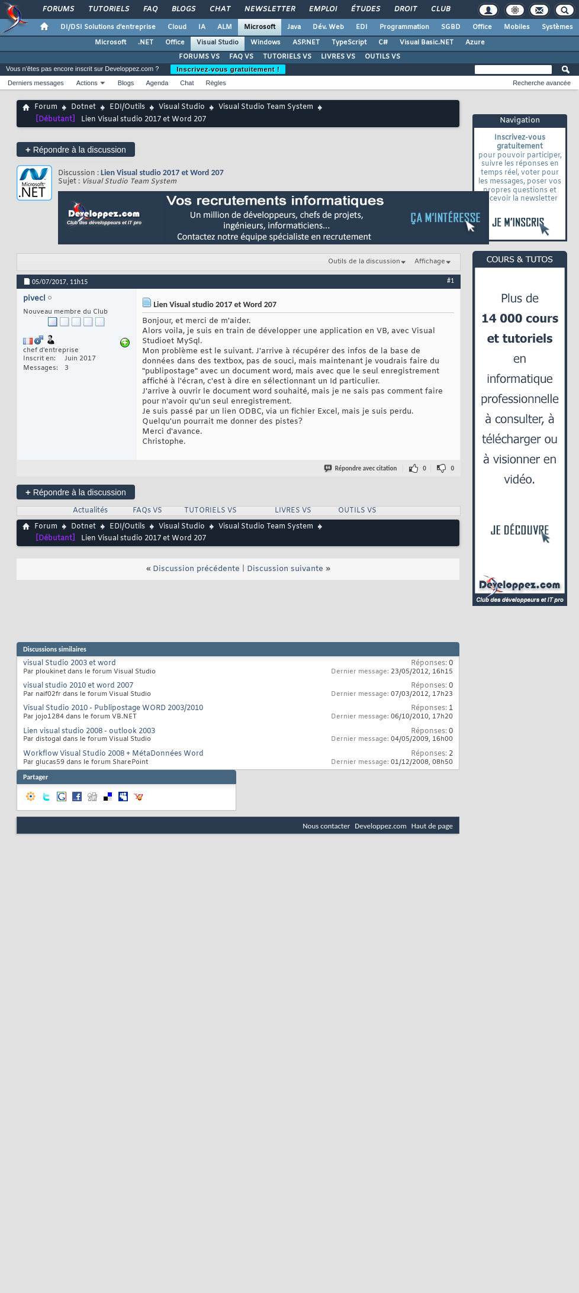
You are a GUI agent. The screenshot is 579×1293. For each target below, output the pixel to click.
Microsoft (259, 27)
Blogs (183, 9)
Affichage (429, 261)
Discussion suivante (285, 569)
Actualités (90, 510)
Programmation (404, 27)
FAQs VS (147, 510)
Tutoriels (108, 9)
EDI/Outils (127, 107)
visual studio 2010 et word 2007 (78, 686)
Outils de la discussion (364, 261)
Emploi (322, 9)
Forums (58, 9)
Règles (216, 82)
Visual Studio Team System (265, 107)
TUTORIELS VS (287, 57)
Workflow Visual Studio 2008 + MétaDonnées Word (113, 754)
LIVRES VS (338, 57)
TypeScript (349, 42)
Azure (475, 42)
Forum (45, 107)
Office (482, 27)
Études (365, 9)
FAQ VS (241, 57)
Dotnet (83, 107)
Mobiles (517, 27)
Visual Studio (218, 42)
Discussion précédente (196, 569)
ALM (224, 27)
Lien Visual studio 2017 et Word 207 (162, 172)
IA (201, 27)
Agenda (157, 82)
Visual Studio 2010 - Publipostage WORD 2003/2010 (113, 708)
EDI (362, 27)
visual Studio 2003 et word (69, 663)
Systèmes (557, 27)
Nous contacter (326, 825)
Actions (87, 82)
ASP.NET (306, 42)
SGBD (451, 27)
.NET (145, 42)
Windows (265, 42)
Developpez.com (381, 825)
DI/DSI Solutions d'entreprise (108, 27)
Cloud (177, 27)
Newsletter (269, 9)
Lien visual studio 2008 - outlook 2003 (89, 731)
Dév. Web (328, 27)
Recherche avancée (542, 82)
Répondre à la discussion (75, 149)
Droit (405, 9)
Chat (219, 9)
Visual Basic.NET (426, 42)
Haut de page (432, 825)
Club (440, 9)
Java (294, 27)
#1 (450, 280)
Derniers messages (36, 82)
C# (383, 42)
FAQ (149, 9)
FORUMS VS (199, 57)
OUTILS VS (382, 57)
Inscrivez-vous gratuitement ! (227, 69)
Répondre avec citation (361, 468)
